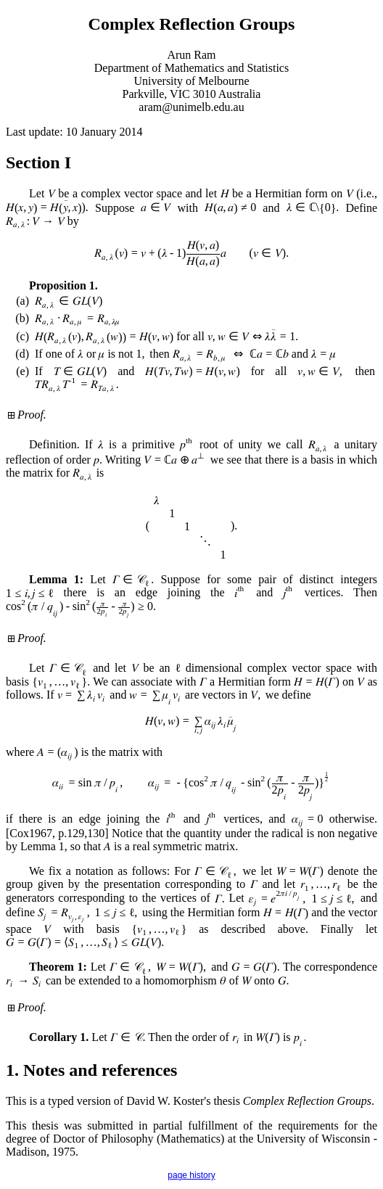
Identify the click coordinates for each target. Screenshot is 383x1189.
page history (191, 1175)
